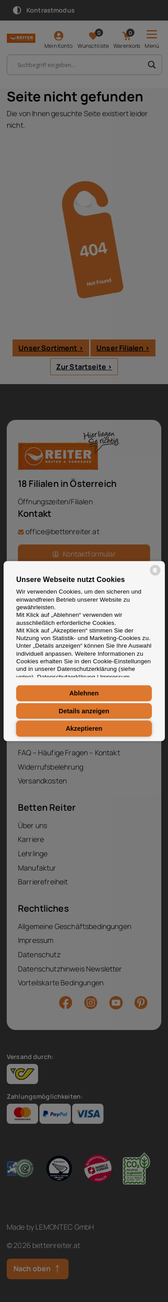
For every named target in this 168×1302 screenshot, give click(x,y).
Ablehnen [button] (84, 693)
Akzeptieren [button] (84, 728)
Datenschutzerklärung (66, 677)
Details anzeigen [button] (84, 711)
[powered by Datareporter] (155, 574)
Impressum (115, 677)
